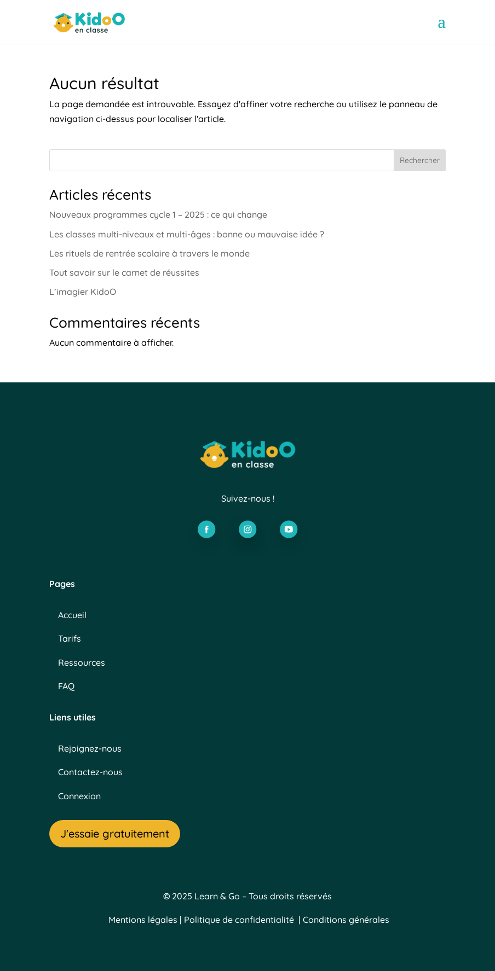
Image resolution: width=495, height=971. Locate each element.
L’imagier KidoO (82, 291)
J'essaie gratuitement (114, 833)
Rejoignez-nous (90, 748)
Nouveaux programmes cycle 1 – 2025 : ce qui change (158, 214)
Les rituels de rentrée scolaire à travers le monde (149, 253)
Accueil (72, 614)
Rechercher (420, 160)
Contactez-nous (90, 771)
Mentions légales (142, 919)
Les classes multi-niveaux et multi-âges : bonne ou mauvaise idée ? (186, 234)
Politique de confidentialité (239, 919)
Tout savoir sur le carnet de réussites (125, 272)
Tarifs (69, 638)
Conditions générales (346, 919)
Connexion (79, 795)
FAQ (66, 686)
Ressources (81, 662)
